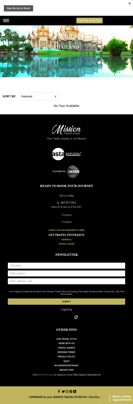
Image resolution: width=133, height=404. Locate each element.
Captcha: (66, 309)
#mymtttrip (66, 370)
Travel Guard (66, 244)
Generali (66, 239)
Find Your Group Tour (89, 20)
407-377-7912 (66, 202)
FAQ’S (66, 361)
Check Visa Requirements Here (67, 230)
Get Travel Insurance (66, 234)
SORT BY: (9, 96)
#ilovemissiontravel (66, 365)
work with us (67, 343)
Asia (64, 54)
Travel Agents (66, 347)
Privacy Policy (66, 356)
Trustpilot (66, 215)
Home (54, 54)
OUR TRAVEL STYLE (66, 339)
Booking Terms (66, 352)
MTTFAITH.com (45, 375)
